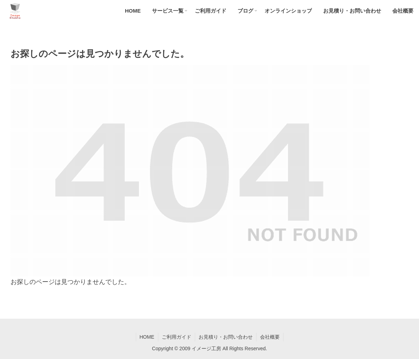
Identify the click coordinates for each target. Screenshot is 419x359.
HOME (147, 337)
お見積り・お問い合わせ (226, 337)
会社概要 (270, 337)
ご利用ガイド (176, 337)
